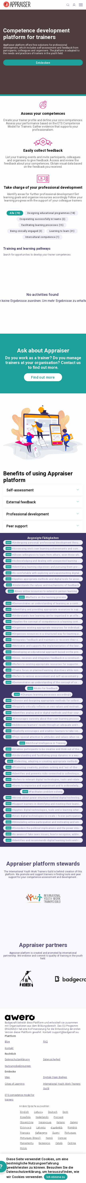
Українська (45, 1122)
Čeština (72, 1143)
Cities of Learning (14, 1083)
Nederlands (42, 1117)
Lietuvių (38, 1112)
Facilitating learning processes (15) (42, 225)
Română (72, 1127)
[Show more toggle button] (78, 490)
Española (25, 1117)
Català (58, 1143)
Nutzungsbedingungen (18, 1066)
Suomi (55, 1132)
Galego (74, 1122)
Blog (7, 1041)
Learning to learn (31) (62, 231)
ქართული (41, 1132)
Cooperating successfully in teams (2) (42, 219)
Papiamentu (27, 1143)
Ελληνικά (25, 1127)
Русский (58, 1117)
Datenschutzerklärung (17, 1059)
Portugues (70, 1132)
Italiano (60, 1122)
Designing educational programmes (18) (51, 213)
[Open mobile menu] (81, 5)
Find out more (43, 377)
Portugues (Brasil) (30, 1138)
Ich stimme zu (55, 1177)
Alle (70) (15, 213)
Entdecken (43, 62)
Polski (23, 1148)
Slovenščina (26, 1122)
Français (25, 1132)
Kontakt (9, 1048)
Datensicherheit (51, 1059)
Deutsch (52, 1112)
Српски (62, 1138)
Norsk (49, 1138)
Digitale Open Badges (55, 1077)
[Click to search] (68, 5)
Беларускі (44, 1143)
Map (7, 1077)
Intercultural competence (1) (42, 237)
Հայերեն (56, 1127)
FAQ (45, 1041)
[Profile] (74, 5)
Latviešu (40, 1127)
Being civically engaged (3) (26, 231)
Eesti (65, 1112)
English (24, 1112)
